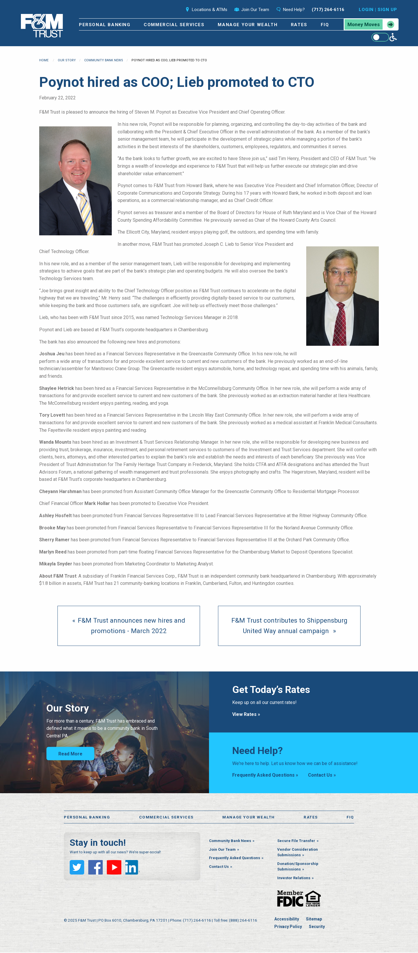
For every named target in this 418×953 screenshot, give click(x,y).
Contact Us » (322, 775)
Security (317, 927)
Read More (70, 754)
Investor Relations (293, 878)
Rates (299, 24)
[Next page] (289, 626)
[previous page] (129, 626)
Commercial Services (174, 24)
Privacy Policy (288, 927)
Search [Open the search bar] (169, 9)
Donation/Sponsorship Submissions (297, 867)
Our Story (67, 60)
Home (43, 60)
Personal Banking (105, 24)
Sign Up (387, 9)
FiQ (325, 24)
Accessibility (286, 920)
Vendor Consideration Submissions (297, 853)
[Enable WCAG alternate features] (384, 37)
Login (366, 9)
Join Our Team (251, 9)
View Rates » (246, 714)
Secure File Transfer (296, 841)
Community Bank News (103, 60)
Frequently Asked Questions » (265, 775)
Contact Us (219, 867)
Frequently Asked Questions (234, 859)
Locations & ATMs (206, 9)
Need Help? (290, 9)
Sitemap (314, 920)
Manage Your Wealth (248, 24)
